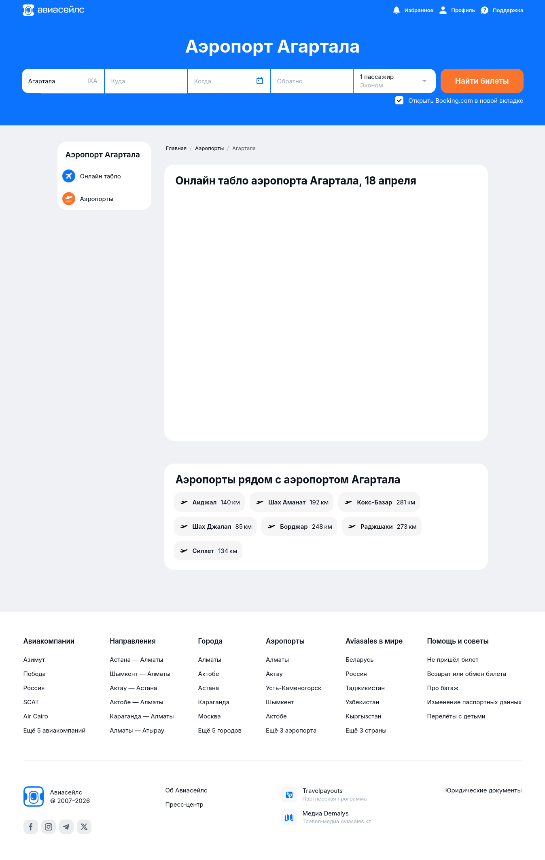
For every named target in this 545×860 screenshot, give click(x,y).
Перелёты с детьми (456, 716)
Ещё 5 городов (220, 730)
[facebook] (31, 827)
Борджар (299, 526)
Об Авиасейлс (186, 790)
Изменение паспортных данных (474, 702)
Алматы (209, 659)
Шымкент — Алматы (140, 674)
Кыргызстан (364, 716)
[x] (84, 827)
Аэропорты (285, 641)
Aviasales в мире (374, 641)
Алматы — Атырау (137, 730)
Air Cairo (35, 716)
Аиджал (209, 502)
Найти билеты (482, 81)
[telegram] (66, 827)
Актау (274, 674)
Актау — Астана (133, 688)
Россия (34, 688)
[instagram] (48, 827)
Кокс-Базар (379, 502)
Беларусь (359, 659)
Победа (34, 674)
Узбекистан (362, 702)
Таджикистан (365, 688)
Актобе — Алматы (136, 702)
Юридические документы (483, 790)
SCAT (31, 702)
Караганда (214, 702)
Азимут (34, 659)
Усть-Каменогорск (293, 688)
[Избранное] (413, 10)
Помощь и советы (457, 641)
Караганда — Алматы (142, 716)
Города (210, 641)
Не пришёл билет (452, 659)
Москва (209, 716)
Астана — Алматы (136, 659)
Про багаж (442, 688)
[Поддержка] (502, 10)
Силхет (208, 550)
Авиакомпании (49, 641)
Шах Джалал (215, 526)
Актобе (208, 674)
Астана (208, 688)
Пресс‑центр (184, 804)
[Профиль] (456, 10)
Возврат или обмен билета (466, 674)
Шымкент (280, 702)
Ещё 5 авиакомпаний (54, 730)
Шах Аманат (291, 502)
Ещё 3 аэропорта (291, 730)
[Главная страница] (53, 10)
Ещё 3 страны (366, 730)
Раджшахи (382, 526)
